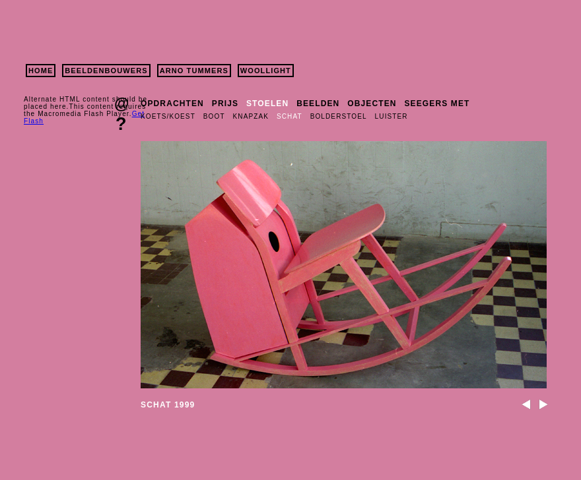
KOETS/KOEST (168, 116)
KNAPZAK (251, 116)
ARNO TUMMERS (194, 71)
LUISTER (391, 116)
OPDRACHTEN (172, 103)
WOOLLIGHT (265, 71)
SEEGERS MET (437, 103)
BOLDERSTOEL (338, 116)
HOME (40, 71)
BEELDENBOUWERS (106, 71)
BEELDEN (317, 103)
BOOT (214, 116)
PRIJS (225, 103)
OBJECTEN (371, 103)
